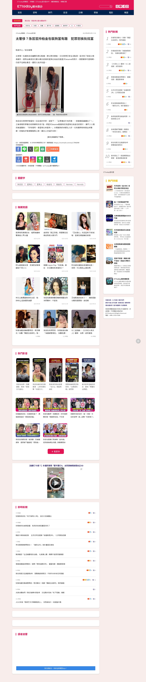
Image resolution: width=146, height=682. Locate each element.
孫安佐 (27, 26)
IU (72, 26)
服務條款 (127, 303)
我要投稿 (108, 300)
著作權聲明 (116, 305)
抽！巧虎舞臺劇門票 (121, 202)
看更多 (57, 451)
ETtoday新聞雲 (22, 2)
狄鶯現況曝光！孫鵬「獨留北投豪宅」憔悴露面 (120, 38)
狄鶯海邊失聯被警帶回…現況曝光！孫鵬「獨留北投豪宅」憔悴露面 (28, 333)
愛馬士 (39, 184)
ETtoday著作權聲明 (50, 166)
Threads (117, 6)
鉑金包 (59, 184)
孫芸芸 (20, 184)
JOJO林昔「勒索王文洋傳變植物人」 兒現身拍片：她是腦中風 (38, 602)
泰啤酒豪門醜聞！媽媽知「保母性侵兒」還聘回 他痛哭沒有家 (120, 130)
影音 (65, 12)
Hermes (69, 184)
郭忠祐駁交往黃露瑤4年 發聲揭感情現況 (120, 143)
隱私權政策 (109, 305)
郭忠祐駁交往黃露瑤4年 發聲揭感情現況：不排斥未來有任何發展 (40, 573)
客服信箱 (121, 303)
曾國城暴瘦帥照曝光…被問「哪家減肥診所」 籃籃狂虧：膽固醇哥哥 (40, 564)
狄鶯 (35, 26)
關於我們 (121, 300)
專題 (126, 12)
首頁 (20, 12)
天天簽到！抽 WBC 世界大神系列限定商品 (122, 187)
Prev (19, 372)
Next (92, 372)
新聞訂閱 (64, 2)
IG (127, 6)
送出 (111, 6)
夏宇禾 (49, 26)
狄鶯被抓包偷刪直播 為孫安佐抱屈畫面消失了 (33, 525)
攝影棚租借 (55, 2)
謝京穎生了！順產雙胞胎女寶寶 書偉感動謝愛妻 (120, 156)
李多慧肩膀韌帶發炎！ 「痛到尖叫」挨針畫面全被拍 (35, 545)
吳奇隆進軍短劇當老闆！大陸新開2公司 (120, 117)
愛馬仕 (30, 184)
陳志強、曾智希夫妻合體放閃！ (36, 20)
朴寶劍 (78, 26)
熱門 (50, 12)
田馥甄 (57, 26)
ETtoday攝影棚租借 (121, 279)
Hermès (80, 184)
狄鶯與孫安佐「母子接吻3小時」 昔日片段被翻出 (34, 516)
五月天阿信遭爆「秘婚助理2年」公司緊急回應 (120, 91)
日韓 (81, 12)
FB (123, 6)
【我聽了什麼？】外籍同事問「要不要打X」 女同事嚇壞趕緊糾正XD (55, 465)
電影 (111, 12)
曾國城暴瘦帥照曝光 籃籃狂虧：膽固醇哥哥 (120, 78)
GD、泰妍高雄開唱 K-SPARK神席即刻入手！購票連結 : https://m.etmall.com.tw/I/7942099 (47, 143)
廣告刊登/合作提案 (111, 303)
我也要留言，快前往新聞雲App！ (55, 668)
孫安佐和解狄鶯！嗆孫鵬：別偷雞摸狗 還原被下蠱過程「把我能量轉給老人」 (28, 442)
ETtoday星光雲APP (42, 2)
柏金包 (49, 184)
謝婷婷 (65, 26)
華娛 (96, 12)
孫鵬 (41, 26)
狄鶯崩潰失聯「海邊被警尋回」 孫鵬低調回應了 (120, 51)
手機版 (32, 2)
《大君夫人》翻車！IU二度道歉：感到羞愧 (121, 65)
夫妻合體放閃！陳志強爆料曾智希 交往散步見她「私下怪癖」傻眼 (40, 592)
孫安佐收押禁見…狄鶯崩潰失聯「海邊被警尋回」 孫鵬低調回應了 (56, 333)
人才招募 (115, 300)
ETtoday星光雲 (29, 6)
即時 (35, 12)
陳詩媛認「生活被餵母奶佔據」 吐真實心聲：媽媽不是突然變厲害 (40, 554)
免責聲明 (124, 305)
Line (120, 6)
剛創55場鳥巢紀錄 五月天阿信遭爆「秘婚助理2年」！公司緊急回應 (41, 535)
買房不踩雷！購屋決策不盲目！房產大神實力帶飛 (122, 260)
